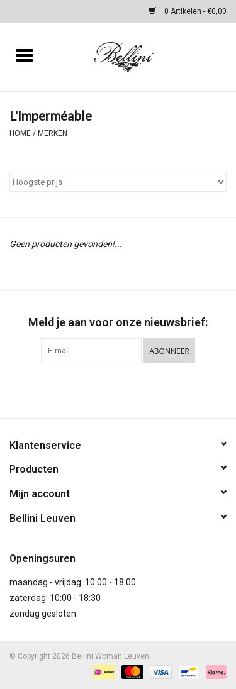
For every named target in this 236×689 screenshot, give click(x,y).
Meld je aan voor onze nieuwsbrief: (118, 322)
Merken (52, 133)
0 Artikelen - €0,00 (188, 11)
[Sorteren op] (118, 182)
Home (20, 133)
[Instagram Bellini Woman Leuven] (129, 389)
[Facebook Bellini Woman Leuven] (107, 389)
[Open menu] (24, 54)
